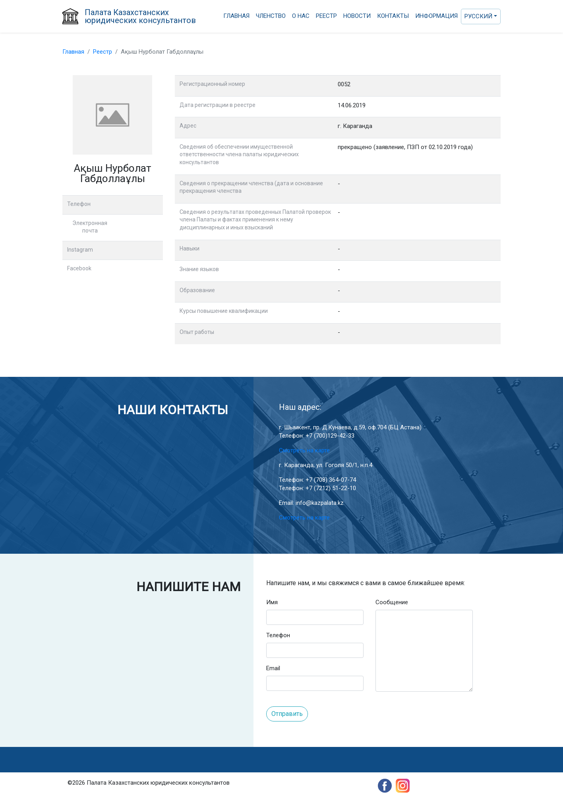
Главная (236, 15)
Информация (436, 15)
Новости (357, 15)
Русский (478, 16)
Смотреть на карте (304, 450)
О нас (301, 15)
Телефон (278, 635)
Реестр (326, 15)
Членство (271, 15)
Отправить (287, 714)
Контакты (393, 15)
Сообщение (391, 602)
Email (273, 668)
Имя (272, 602)
